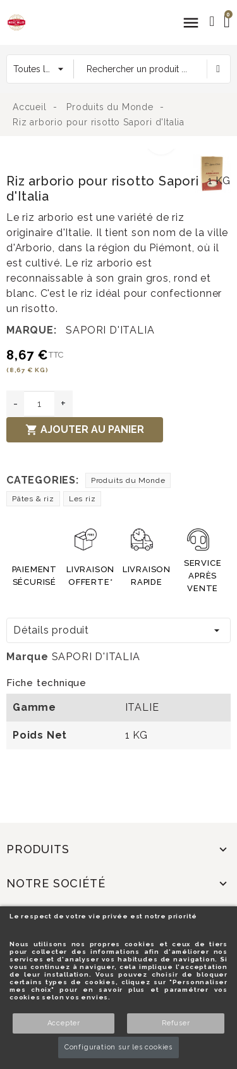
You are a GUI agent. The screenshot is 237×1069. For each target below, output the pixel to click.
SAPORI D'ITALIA (110, 330)
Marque (27, 657)
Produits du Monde (128, 480)
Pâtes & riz (33, 498)
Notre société (55, 883)
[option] (96, 156)
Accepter (63, 1023)
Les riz (82, 498)
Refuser (176, 1023)
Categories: (42, 480)
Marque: (31, 330)
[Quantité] (39, 403)
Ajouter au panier (84, 429)
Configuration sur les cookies (118, 1047)
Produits (37, 849)
